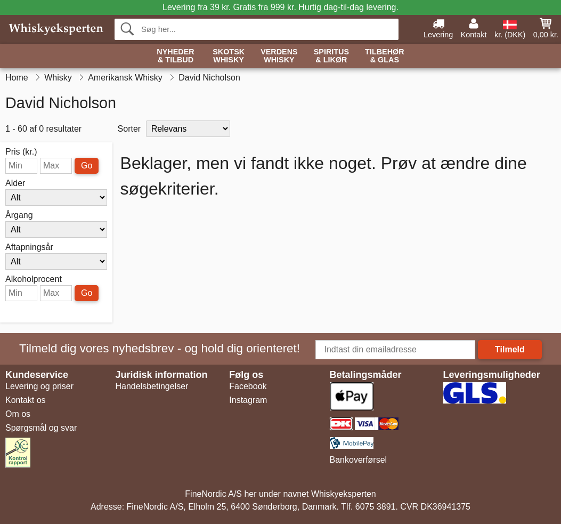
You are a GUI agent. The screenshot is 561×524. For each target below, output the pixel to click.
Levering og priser (39, 386)
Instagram (248, 400)
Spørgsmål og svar (41, 427)
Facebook (247, 386)
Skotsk (229, 56)
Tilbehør (384, 56)
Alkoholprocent (33, 279)
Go (86, 165)
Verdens (279, 56)
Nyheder (175, 56)
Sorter (129, 128)
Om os (17, 413)
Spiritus (331, 56)
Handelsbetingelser (151, 386)
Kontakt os (25, 400)
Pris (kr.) (21, 152)
